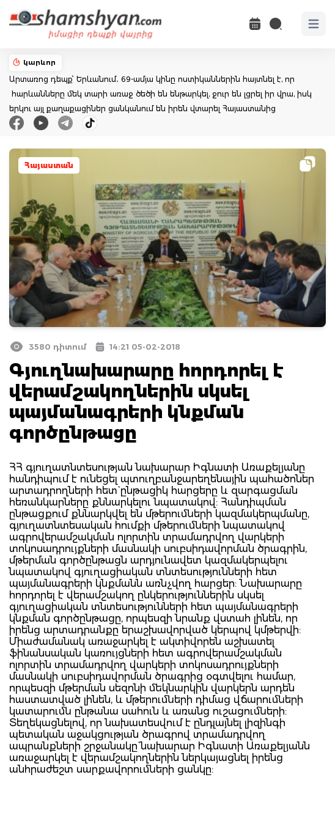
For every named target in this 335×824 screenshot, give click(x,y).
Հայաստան (48, 165)
